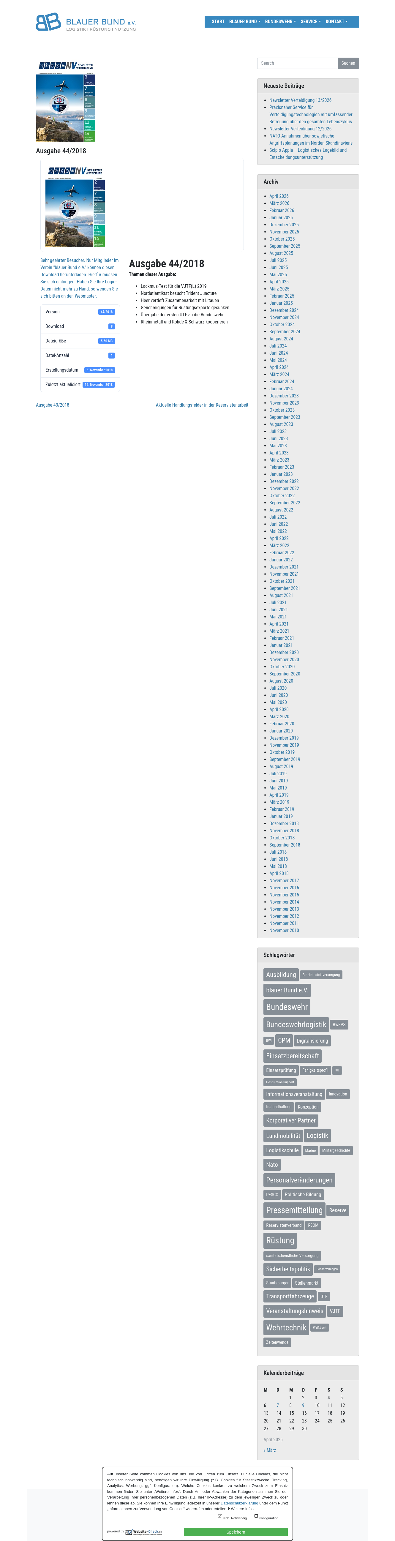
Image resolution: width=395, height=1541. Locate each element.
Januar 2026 (281, 217)
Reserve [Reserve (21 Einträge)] (337, 1210)
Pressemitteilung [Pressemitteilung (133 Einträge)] (294, 1210)
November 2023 (284, 403)
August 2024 (281, 339)
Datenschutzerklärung (239, 1503)
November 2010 (284, 930)
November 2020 (284, 659)
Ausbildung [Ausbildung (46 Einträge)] (281, 975)
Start (218, 21)
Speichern (235, 1532)
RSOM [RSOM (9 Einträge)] (313, 1225)
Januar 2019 (281, 816)
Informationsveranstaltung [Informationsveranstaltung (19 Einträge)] (294, 1094)
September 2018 (284, 845)
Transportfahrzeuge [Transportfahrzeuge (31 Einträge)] (290, 1296)
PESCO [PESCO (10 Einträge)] (272, 1194)
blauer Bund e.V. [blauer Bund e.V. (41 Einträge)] (287, 990)
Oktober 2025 (282, 239)
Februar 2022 (281, 552)
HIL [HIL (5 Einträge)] (337, 1070)
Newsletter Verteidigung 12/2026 (300, 129)
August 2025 (281, 253)
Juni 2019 (278, 781)
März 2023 (279, 460)
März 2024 (279, 374)
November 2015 (284, 895)
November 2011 (284, 923)
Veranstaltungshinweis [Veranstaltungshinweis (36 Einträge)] (294, 1311)
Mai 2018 (278, 866)
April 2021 (279, 624)
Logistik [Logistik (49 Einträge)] (317, 1135)
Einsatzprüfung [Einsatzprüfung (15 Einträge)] (281, 1070)
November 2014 (284, 902)
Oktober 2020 (282, 667)
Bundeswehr (279, 21)
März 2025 (279, 289)
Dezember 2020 (284, 652)
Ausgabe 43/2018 (52, 405)
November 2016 (284, 888)
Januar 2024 (281, 388)
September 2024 (284, 331)
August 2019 (281, 766)
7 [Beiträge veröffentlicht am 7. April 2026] (277, 1405)
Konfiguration (268, 1518)
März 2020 (279, 716)
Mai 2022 (278, 531)
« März (269, 1450)
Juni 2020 (278, 695)
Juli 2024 (278, 346)
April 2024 (279, 367)
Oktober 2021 (282, 581)
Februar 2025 (281, 296)
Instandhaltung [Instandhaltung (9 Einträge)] (278, 1106)
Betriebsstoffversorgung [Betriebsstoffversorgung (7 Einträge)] (321, 974)
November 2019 (284, 745)
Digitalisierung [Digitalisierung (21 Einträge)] (312, 1041)
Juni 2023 (278, 438)
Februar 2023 (281, 467)
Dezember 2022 (284, 481)
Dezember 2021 (284, 567)
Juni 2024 (278, 353)
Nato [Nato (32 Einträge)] (272, 1164)
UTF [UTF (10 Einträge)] (323, 1296)
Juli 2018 (278, 852)
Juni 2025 (278, 267)
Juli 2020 (278, 688)
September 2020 (284, 674)
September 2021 (284, 588)
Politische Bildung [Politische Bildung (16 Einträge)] (303, 1194)
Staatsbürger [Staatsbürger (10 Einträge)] (277, 1283)
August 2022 (281, 510)
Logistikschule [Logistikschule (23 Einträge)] (282, 1150)
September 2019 (284, 759)
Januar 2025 (281, 303)
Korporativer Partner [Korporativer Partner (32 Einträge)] (291, 1120)
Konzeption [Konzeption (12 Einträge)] (308, 1107)
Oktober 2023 (282, 410)
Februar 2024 (281, 381)
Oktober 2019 (282, 752)
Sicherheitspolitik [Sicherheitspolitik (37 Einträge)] (288, 1269)
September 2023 (284, 417)
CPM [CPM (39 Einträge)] (284, 1040)
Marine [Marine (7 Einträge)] (310, 1150)
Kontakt (335, 21)
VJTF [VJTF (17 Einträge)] (335, 1311)
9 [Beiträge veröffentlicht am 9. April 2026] (303, 1405)
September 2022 (284, 503)
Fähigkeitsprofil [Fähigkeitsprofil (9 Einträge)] (315, 1070)
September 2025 (284, 246)
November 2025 (284, 232)
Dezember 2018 (284, 823)
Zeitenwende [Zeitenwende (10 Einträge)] (277, 1342)
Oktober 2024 (282, 324)
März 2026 (279, 203)
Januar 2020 (281, 731)
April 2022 (279, 538)
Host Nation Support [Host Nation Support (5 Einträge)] (280, 1082)
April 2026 (279, 196)
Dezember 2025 (284, 225)
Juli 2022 (278, 517)
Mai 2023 (278, 446)
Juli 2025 (278, 260)
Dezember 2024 (284, 310)
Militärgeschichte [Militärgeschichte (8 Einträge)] (336, 1150)
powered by (115, 1531)
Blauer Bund (243, 21)
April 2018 (279, 873)
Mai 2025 (278, 274)
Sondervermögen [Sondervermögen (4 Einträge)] (327, 1269)
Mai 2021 (278, 617)
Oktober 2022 (282, 495)
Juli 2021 (278, 602)
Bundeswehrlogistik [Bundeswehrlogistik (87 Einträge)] (296, 1024)
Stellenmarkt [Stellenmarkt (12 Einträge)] (306, 1283)
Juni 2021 (278, 609)
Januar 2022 (281, 560)
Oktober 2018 (282, 838)
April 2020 (279, 709)
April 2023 (279, 453)
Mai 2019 (278, 788)
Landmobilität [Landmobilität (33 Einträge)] (283, 1135)
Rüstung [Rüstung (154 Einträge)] (280, 1240)
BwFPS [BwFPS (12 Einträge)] (339, 1024)
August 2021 (281, 595)
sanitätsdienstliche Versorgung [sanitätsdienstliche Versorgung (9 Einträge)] (292, 1255)
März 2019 (279, 802)
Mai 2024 (278, 360)
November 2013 (284, 909)
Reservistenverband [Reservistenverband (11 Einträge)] (283, 1225)
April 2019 (279, 795)
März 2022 (279, 545)
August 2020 (281, 681)
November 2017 (284, 880)
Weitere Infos (242, 1509)
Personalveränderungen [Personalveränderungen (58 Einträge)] (299, 1180)
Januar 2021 (281, 645)
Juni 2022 (278, 524)
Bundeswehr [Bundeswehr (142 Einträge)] (287, 1007)
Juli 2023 (278, 431)
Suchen (348, 63)
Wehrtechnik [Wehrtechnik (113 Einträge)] (286, 1327)
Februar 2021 (281, 638)
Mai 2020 (278, 702)
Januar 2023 (281, 474)
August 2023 (281, 424)
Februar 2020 (281, 724)
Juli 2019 (278, 773)
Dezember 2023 (284, 396)
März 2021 (279, 631)
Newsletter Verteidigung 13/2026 (300, 100)
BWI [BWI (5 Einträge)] (268, 1040)
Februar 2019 (281, 809)
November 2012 (284, 916)
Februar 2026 (281, 210)
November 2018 (284, 830)
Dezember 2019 (284, 738)
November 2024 (284, 317)
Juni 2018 (278, 859)
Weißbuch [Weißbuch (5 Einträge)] (319, 1327)
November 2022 (284, 488)
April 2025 (279, 282)
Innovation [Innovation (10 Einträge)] (338, 1094)
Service (309, 21)
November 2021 (284, 574)
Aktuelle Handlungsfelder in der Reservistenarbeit (202, 405)
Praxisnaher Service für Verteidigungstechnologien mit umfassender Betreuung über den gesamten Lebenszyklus (311, 114)
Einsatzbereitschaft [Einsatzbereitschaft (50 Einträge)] (292, 1056)
